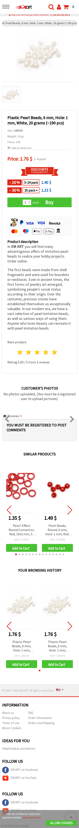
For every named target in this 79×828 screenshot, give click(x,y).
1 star (20, 352)
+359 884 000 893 (60, 15)
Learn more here (31, 817)
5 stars (54, 352)
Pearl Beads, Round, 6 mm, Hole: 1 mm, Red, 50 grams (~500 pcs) (57, 530)
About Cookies (11, 728)
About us (8, 713)
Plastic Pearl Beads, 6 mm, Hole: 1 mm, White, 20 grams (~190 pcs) (21, 646)
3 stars (37, 352)
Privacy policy (11, 718)
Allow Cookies (61, 823)
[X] (3, 814)
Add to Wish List (19, 148)
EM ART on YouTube (19, 778)
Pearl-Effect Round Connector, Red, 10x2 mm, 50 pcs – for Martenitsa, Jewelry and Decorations (22, 530)
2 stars (28, 352)
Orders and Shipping (41, 723)
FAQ (30, 713)
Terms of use (10, 723)
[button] (16, 554)
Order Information (40, 718)
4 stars (46, 352)
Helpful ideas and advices (18, 749)
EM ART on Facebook (20, 770)
